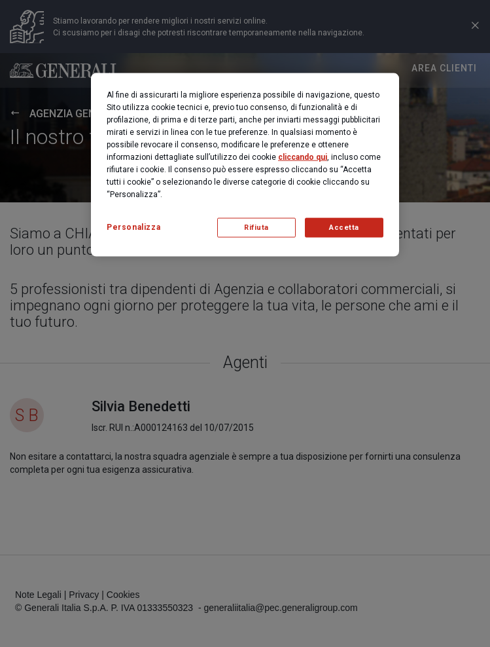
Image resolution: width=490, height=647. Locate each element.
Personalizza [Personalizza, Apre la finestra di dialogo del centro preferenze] (133, 227)
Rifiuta (256, 227)
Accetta (344, 227)
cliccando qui (302, 157)
